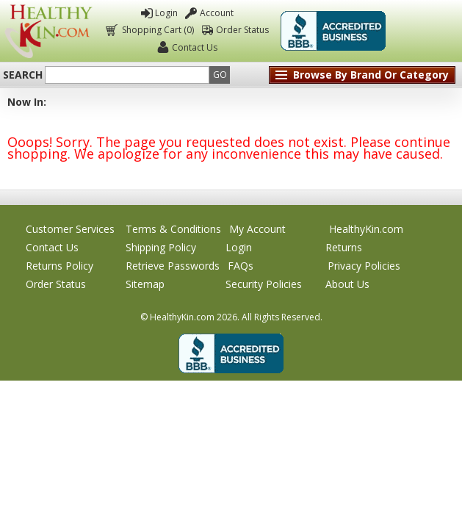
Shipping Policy (161, 247)
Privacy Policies (364, 266)
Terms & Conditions (173, 229)
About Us (347, 284)
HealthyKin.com (366, 229)
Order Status (242, 30)
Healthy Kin (48, 31)
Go (220, 74)
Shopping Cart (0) (157, 30)
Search (23, 75)
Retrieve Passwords (173, 266)
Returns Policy (59, 266)
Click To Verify (424, 31)
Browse (371, 75)
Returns (343, 247)
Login (166, 13)
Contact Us (194, 47)
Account (217, 13)
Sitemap (145, 284)
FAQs (240, 266)
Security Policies (263, 284)
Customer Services (70, 229)
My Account (257, 229)
